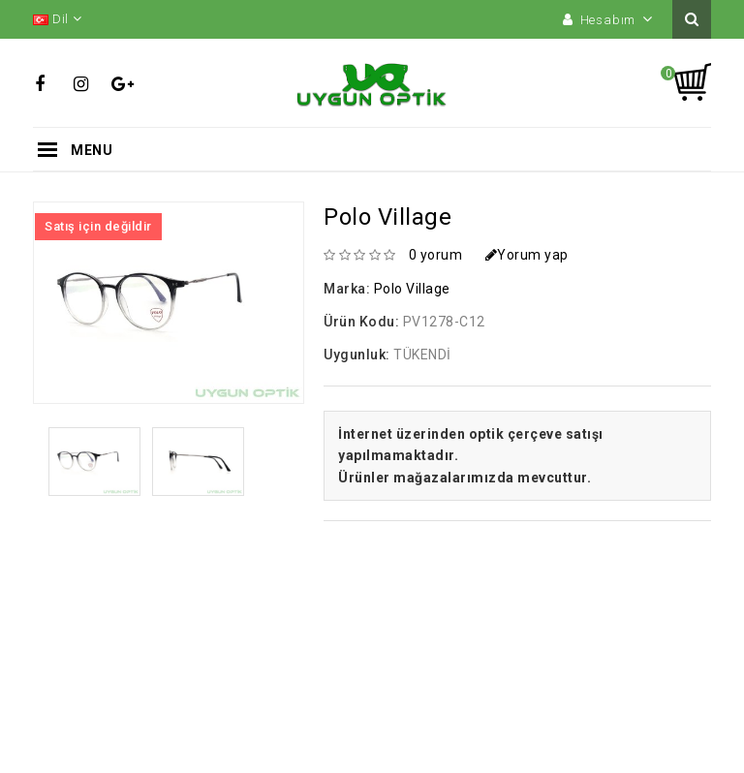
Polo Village (412, 288)
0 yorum (436, 255)
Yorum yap (527, 255)
